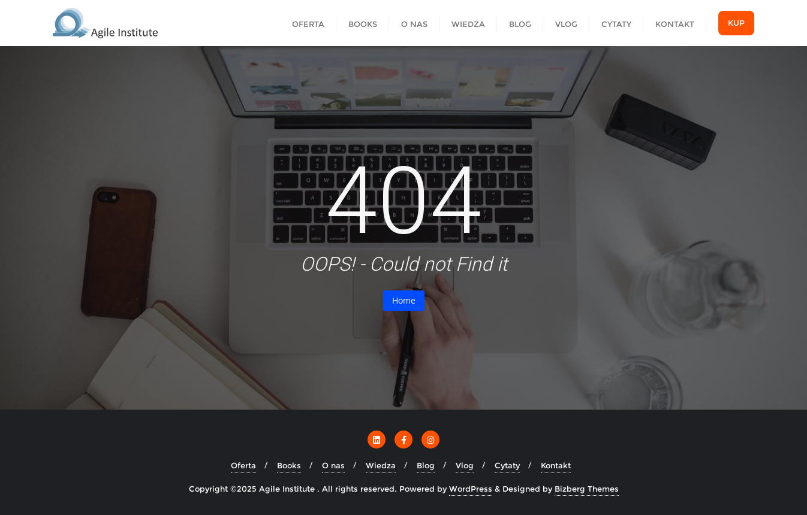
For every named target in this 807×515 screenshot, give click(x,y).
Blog (426, 465)
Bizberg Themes (587, 488)
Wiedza (381, 465)
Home (403, 300)
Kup (736, 23)
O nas (333, 465)
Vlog (465, 465)
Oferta (243, 465)
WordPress (470, 488)
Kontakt (556, 465)
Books (289, 465)
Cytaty (507, 465)
